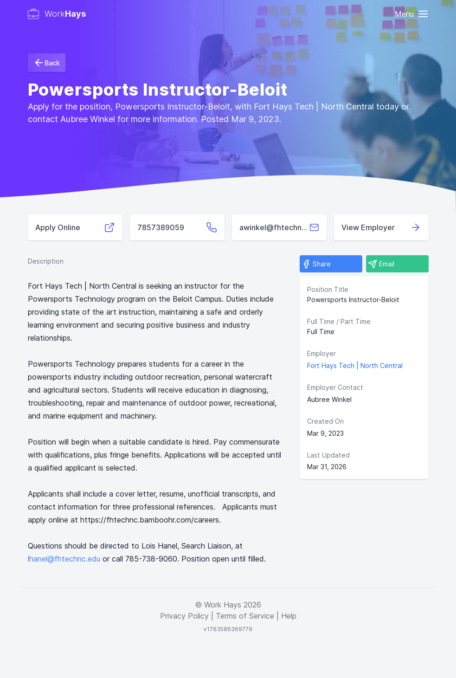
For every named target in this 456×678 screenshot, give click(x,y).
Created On (325, 421)
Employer (321, 353)
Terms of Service (245, 615)
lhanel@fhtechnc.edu (64, 558)
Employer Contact (335, 387)
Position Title (327, 289)
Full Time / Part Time (339, 321)
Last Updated (328, 455)
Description (46, 261)
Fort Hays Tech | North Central (355, 365)
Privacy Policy (184, 615)
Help (288, 615)
